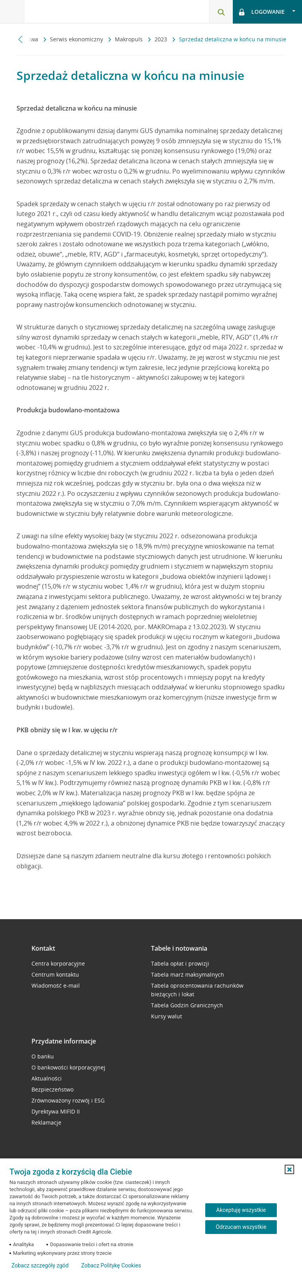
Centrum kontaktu (55, 974)
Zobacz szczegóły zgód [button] (39, 1265)
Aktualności (46, 1078)
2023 (162, 39)
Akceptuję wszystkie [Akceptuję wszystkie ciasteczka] (241, 1210)
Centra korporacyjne (58, 963)
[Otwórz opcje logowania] (267, 12)
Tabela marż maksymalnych (187, 974)
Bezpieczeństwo (52, 1089)
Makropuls (129, 39)
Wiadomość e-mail (55, 985)
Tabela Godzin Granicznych (187, 1005)
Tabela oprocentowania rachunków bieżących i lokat (197, 990)
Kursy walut (166, 1016)
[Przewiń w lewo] (21, 39)
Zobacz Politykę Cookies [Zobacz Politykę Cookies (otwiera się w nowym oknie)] (111, 1265)
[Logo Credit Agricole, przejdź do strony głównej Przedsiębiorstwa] (65, 11)
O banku (42, 1056)
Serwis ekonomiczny (77, 39)
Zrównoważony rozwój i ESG (68, 1100)
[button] (289, 1169)
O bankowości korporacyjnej (68, 1067)
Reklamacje (46, 1122)
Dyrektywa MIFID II (55, 1111)
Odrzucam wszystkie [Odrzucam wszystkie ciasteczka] (241, 1227)
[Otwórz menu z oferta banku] (12, 12)
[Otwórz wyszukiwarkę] (221, 12)
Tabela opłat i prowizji (180, 963)
